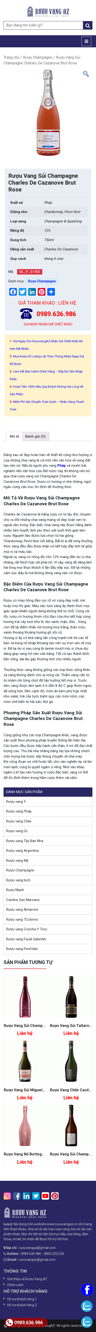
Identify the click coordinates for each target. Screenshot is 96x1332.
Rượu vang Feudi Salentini (26, 939)
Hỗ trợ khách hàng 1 (22, 1299)
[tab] (14, 436)
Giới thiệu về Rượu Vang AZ (27, 1279)
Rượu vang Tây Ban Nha (24, 841)
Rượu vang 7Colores (22, 919)
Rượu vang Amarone (22, 909)
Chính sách (15, 1285)
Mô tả (14, 436)
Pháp (61, 465)
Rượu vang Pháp (19, 811)
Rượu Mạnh (15, 890)
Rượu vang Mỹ (17, 860)
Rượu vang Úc (17, 831)
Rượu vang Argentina (22, 850)
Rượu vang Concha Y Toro (26, 929)
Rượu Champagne (37, 57)
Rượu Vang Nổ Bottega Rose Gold (33, 1154)
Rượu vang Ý (16, 801)
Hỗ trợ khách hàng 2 (22, 1305)
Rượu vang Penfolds (22, 949)
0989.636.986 (24, 1322)
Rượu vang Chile (18, 821)
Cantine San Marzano (23, 900)
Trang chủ (11, 57)
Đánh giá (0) (35, 436)
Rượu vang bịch (18, 880)
